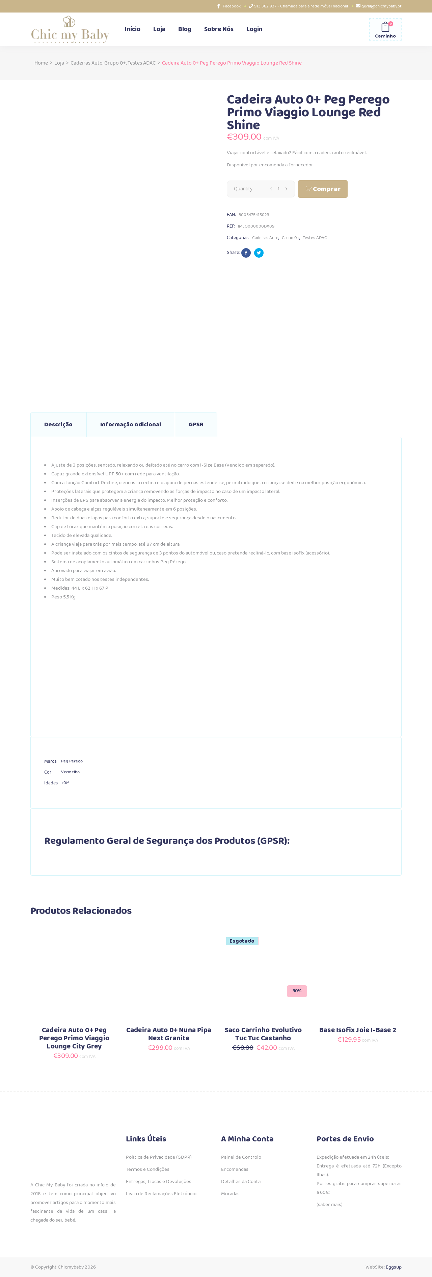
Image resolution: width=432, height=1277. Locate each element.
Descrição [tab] (58, 424)
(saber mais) (330, 1205)
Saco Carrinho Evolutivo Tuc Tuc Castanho (263, 1034)
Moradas (230, 1194)
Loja (59, 63)
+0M (65, 782)
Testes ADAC (142, 63)
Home (41, 63)
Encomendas (234, 1169)
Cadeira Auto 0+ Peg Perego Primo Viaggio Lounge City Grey (74, 1038)
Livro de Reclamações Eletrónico (161, 1194)
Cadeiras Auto (87, 63)
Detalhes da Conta (241, 1182)
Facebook (232, 6)
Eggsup (394, 1267)
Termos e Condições (147, 1169)
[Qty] (278, 188)
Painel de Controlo (241, 1157)
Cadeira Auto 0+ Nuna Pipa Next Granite (168, 1034)
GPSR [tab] (196, 424)
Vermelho (70, 772)
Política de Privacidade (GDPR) (159, 1157)
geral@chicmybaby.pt (381, 6)
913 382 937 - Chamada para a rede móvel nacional (301, 6)
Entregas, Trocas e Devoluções (158, 1182)
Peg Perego (72, 761)
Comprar (327, 189)
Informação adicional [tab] (130, 424)
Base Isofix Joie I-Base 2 (357, 1030)
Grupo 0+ (115, 63)
